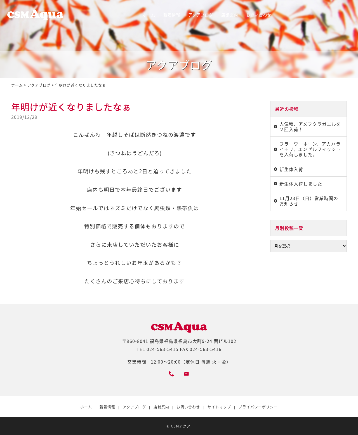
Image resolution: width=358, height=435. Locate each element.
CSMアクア (180, 426)
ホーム (149, 15)
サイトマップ (219, 406)
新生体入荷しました (300, 183)
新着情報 (171, 15)
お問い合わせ (258, 15)
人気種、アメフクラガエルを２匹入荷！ (310, 127)
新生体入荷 (291, 169)
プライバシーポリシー (258, 406)
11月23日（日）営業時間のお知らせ (308, 201)
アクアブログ (200, 15)
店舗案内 (229, 15)
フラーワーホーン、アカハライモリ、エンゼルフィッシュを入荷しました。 (310, 149)
